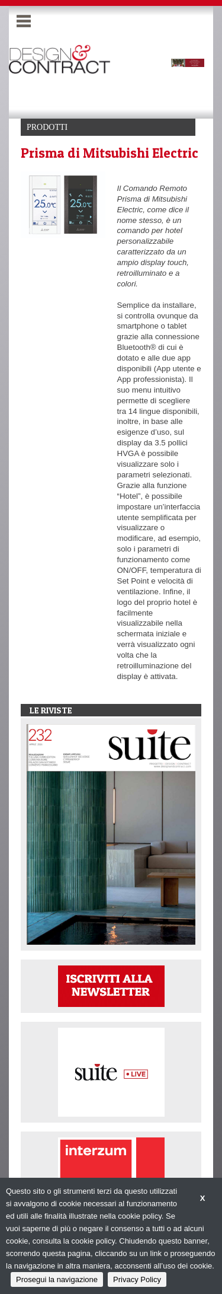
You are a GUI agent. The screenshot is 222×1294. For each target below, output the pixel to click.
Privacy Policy (137, 1279)
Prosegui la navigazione (57, 1279)
